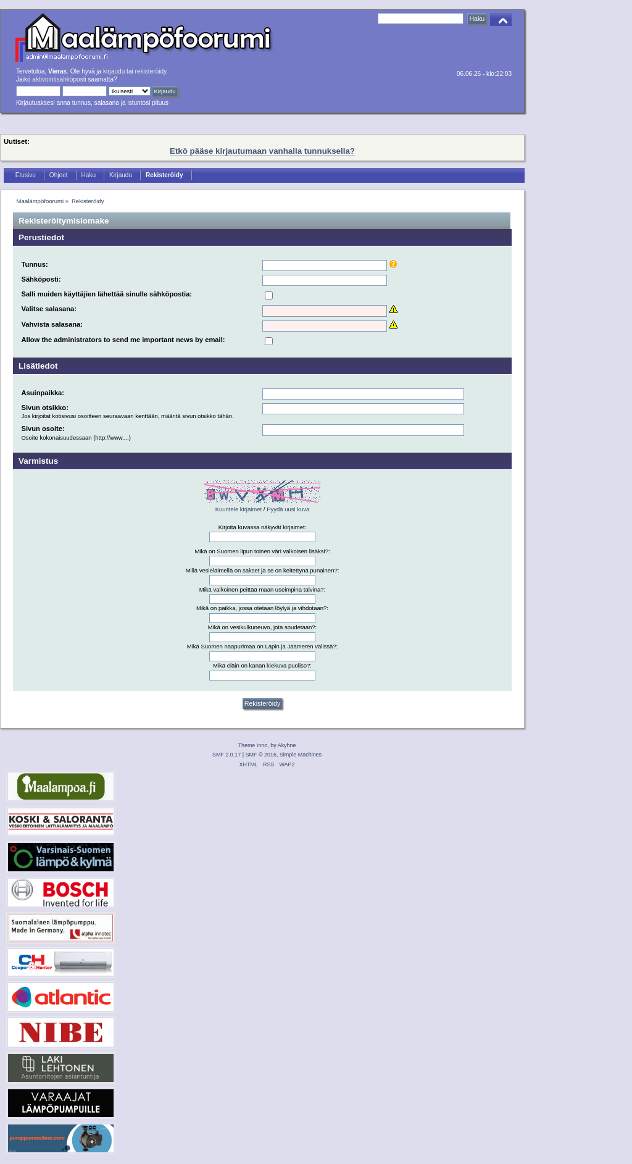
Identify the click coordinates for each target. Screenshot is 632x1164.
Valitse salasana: (49, 308)
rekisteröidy (151, 71)
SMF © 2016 (261, 755)
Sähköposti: (40, 279)
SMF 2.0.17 (226, 755)
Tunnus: (34, 264)
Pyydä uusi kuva (288, 509)
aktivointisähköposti (59, 79)
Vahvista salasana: (52, 324)
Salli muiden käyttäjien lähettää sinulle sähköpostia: (106, 294)
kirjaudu (114, 71)
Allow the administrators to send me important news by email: (123, 339)
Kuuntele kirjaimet (238, 509)
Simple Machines (301, 755)
